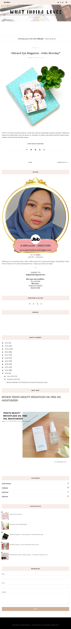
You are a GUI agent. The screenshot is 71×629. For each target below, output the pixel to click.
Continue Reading (35, 144)
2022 (7, 370)
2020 (7, 364)
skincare (5, 496)
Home (30, 162)
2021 (7, 367)
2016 (7, 352)
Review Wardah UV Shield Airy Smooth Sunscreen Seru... (27, 382)
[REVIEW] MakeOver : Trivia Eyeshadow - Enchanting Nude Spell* (27, 534)
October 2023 (12, 379)
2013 (7, 343)
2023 (7, 373)
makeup (5, 488)
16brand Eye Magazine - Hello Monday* (35, 53)
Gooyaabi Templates (51, 625)
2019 (7, 361)
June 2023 (11, 376)
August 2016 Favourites (16, 514)
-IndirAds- (35, 48)
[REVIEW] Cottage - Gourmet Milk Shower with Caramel (24, 544)
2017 (7, 355)
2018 (7, 358)
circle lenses (6, 483)
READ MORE (35, 288)
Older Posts (62, 162)
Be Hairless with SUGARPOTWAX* (18, 524)
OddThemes (26, 625)
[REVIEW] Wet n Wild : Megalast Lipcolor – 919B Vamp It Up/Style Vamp (28, 555)
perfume (5, 492)
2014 (7, 346)
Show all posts (50, 39)
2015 (7, 349)
